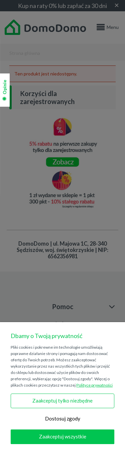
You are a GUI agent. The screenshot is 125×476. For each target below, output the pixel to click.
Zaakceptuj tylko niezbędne (62, 401)
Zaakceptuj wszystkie (62, 436)
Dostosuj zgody (62, 418)
